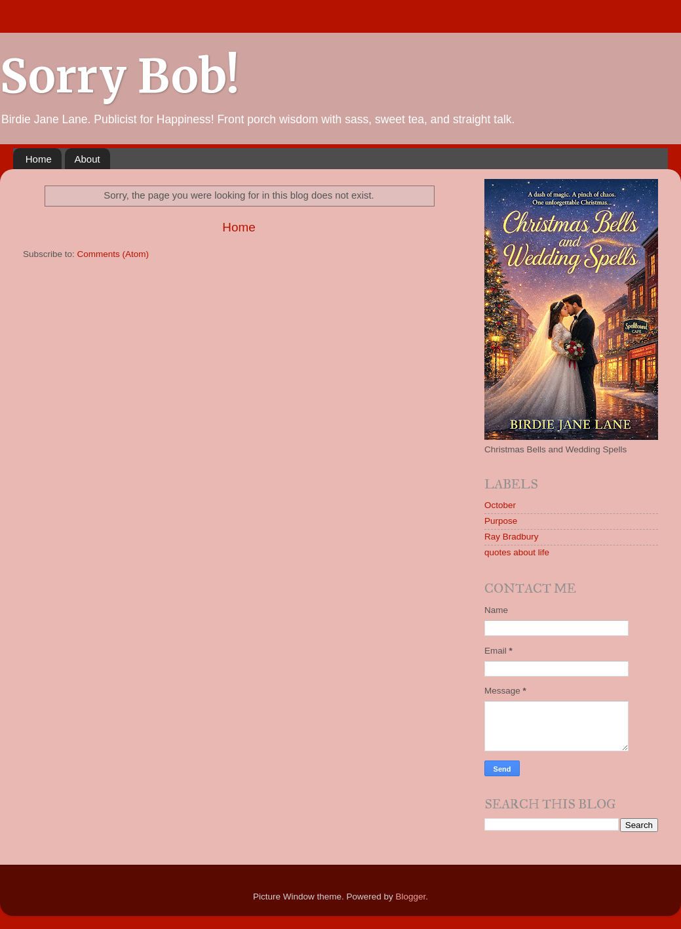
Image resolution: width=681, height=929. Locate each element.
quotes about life (516, 552)
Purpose (500, 521)
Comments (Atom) (113, 254)
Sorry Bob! (119, 76)
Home (39, 159)
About (87, 159)
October (500, 505)
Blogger (411, 896)
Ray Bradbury (511, 537)
